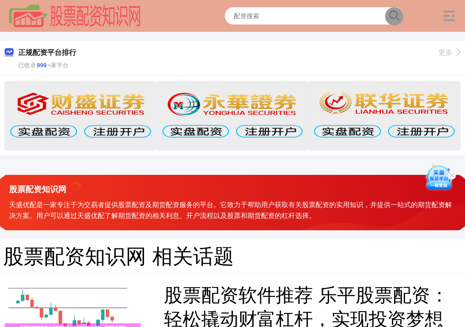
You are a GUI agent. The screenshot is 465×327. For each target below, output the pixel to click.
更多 (449, 52)
